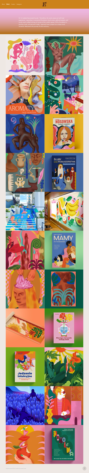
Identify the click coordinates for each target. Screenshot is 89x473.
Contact (13, 4)
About (3, 4)
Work (8, 4)
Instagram (19, 4)
